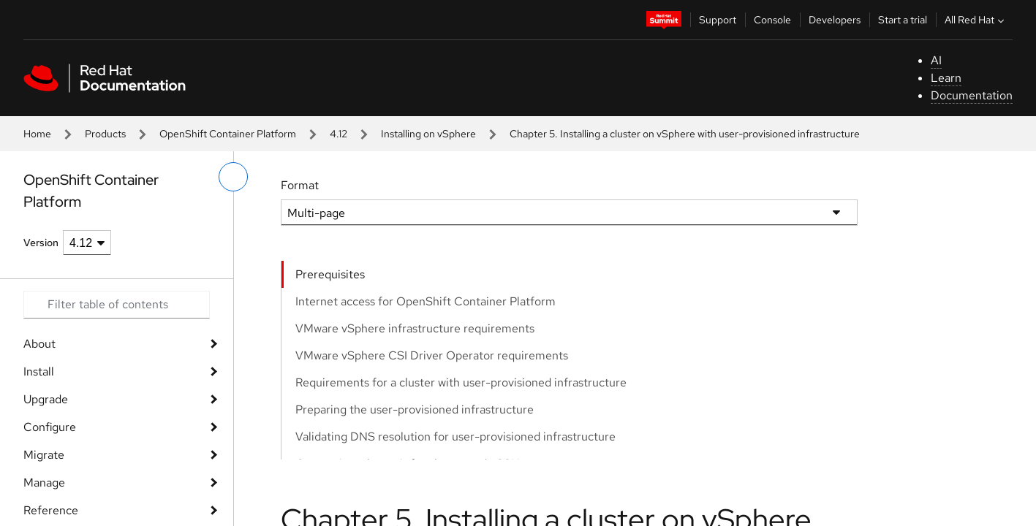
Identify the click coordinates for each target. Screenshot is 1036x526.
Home (37, 133)
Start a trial (902, 19)
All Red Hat (976, 19)
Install (38, 371)
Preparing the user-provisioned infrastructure (414, 409)
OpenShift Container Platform (227, 133)
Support (717, 19)
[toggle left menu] (233, 176)
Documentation (972, 95)
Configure (49, 427)
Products (105, 133)
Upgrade (45, 399)
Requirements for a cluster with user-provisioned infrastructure (461, 382)
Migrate (43, 454)
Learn (946, 77)
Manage (44, 482)
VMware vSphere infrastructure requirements (414, 328)
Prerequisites (330, 274)
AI (936, 60)
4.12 (338, 133)
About (39, 343)
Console (772, 19)
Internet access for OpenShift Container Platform (425, 301)
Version (40, 242)
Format (300, 185)
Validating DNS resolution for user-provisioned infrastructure (455, 436)
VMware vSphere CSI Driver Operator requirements (431, 355)
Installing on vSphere (428, 133)
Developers (835, 19)
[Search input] (116, 305)
